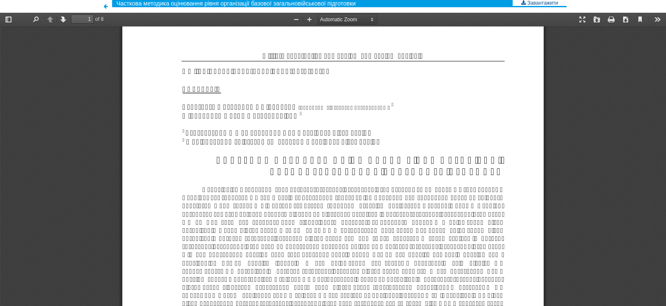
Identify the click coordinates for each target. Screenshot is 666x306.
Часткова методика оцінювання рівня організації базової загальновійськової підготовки (236, 3)
